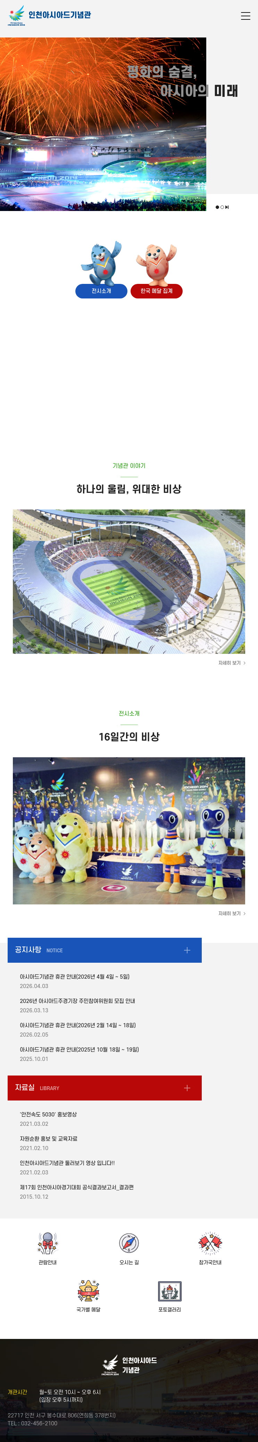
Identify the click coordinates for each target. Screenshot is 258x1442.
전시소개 (101, 291)
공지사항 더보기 (187, 950)
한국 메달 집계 (157, 291)
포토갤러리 (169, 1310)
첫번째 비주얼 (217, 207)
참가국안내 (210, 1263)
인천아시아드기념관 (59, 15)
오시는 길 (129, 1263)
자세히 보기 (229, 663)
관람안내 (48, 1263)
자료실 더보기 (187, 1088)
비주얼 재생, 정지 (227, 207)
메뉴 (245, 17)
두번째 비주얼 (222, 207)
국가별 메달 (88, 1310)
